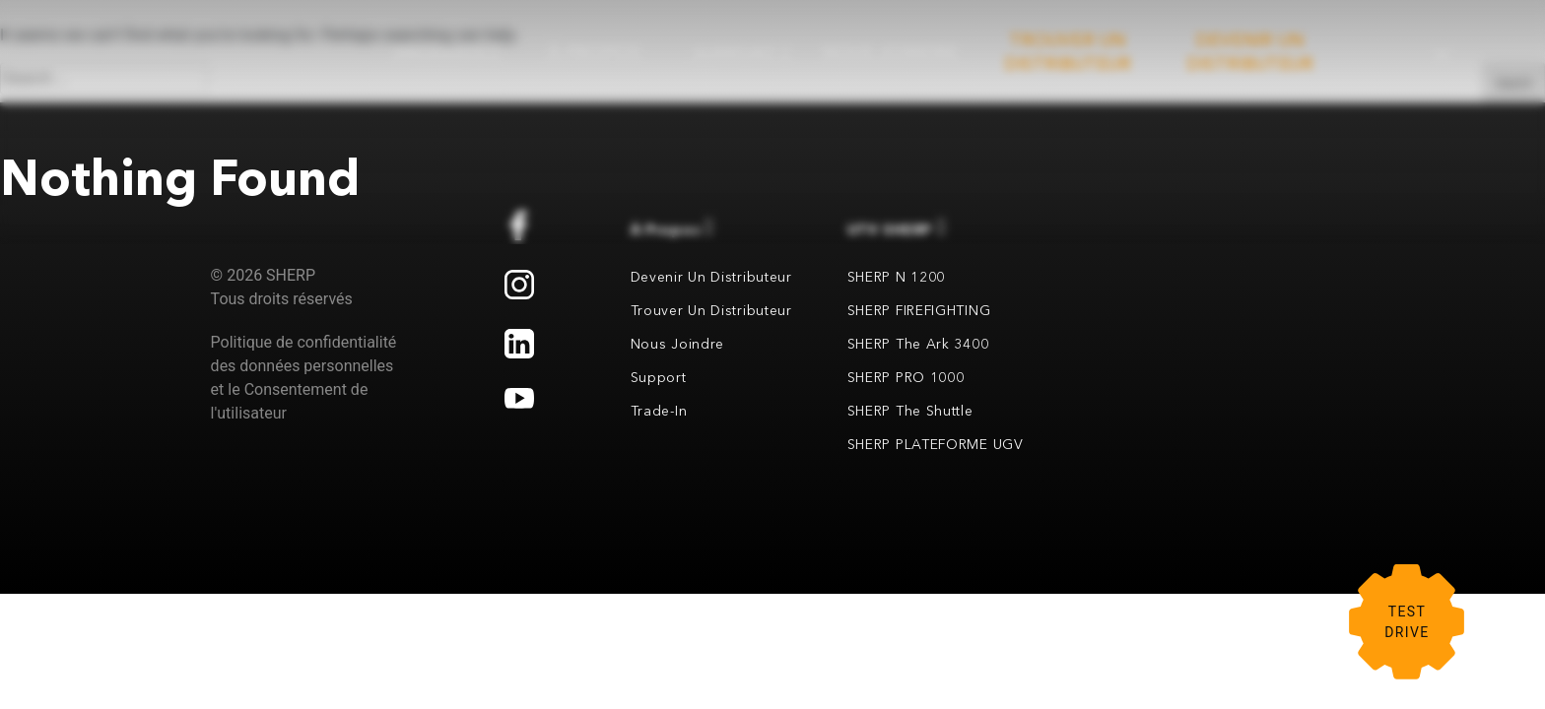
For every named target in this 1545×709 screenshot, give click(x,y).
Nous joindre (677, 344)
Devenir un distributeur (711, 277)
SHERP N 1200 (896, 277)
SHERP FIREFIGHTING (919, 310)
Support (659, 377)
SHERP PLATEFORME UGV (935, 444)
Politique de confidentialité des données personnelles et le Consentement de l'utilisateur (304, 377)
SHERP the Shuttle (910, 410)
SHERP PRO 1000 (906, 377)
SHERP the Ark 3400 (918, 344)
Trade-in (659, 410)
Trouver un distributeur (711, 310)
